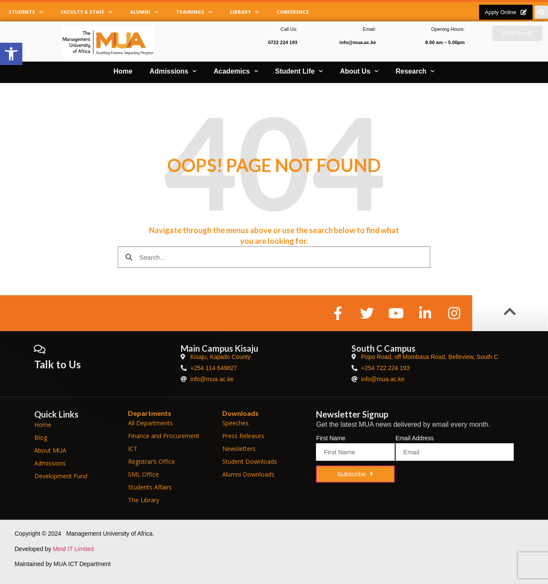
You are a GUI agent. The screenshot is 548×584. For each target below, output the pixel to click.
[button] (11, 54)
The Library (143, 500)
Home (122, 71)
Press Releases (243, 436)
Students (26, 12)
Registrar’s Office (151, 461)
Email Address (415, 438)
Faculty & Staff (87, 12)
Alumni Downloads (248, 474)
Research (415, 71)
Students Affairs (150, 487)
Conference (293, 12)
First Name (330, 438)
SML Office (143, 474)
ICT (132, 449)
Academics (236, 71)
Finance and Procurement (164, 436)
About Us (359, 71)
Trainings (194, 12)
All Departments (150, 423)
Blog (40, 437)
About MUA (50, 450)
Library (244, 12)
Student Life (299, 71)
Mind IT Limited (73, 548)
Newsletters (239, 449)
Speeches (235, 423)
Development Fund (60, 476)
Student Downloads (249, 461)
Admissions (173, 71)
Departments (149, 413)
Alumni (144, 12)
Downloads (240, 413)
